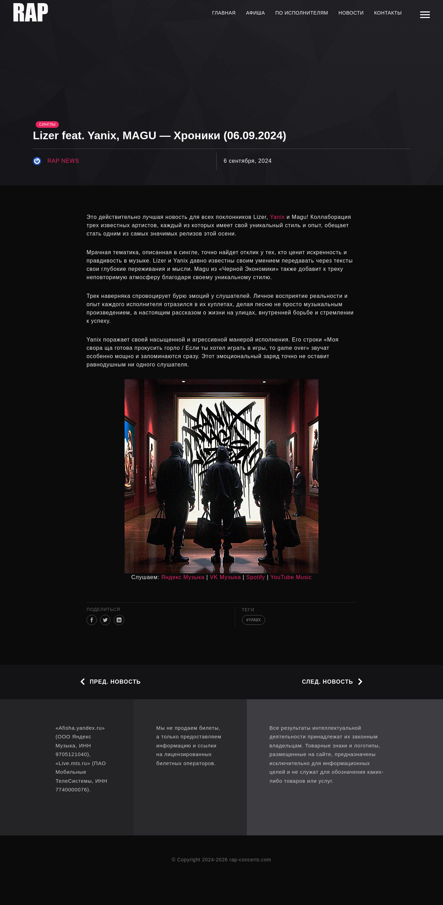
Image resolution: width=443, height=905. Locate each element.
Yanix (277, 217)
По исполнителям (301, 13)
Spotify (255, 577)
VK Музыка (225, 577)
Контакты (388, 13)
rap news (63, 161)
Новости (351, 13)
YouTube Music (291, 577)
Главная (224, 13)
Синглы (47, 124)
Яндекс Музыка (183, 577)
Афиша (255, 13)
